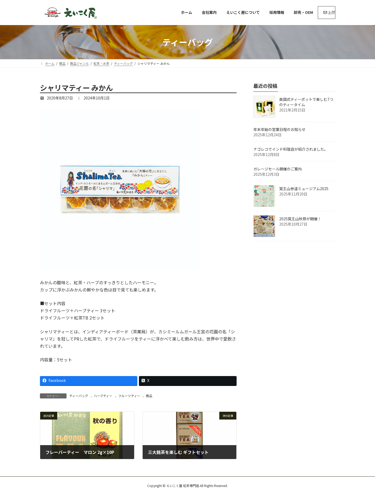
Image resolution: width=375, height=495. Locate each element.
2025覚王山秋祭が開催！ (300, 218)
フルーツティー (129, 395)
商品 (149, 395)
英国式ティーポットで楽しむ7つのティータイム (306, 102)
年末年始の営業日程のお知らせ (279, 129)
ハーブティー (103, 395)
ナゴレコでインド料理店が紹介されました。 (290, 149)
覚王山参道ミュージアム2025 (303, 188)
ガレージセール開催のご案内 (277, 168)
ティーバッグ (78, 395)
